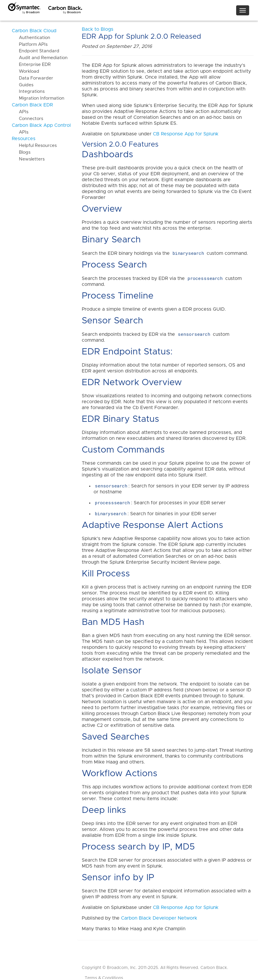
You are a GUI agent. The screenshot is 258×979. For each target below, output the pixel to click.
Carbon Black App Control (41, 125)
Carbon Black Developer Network (159, 918)
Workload (25, 71)
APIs (20, 112)
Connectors (27, 118)
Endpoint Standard (35, 51)
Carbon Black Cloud (34, 30)
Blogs (21, 152)
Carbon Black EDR (32, 105)
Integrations (28, 91)
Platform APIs (30, 44)
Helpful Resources (34, 145)
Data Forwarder (32, 78)
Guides (22, 85)
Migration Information (38, 98)
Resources (23, 138)
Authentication (31, 37)
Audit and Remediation (40, 58)
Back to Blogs (97, 29)
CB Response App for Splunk (185, 134)
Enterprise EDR (31, 64)
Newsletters (28, 159)
